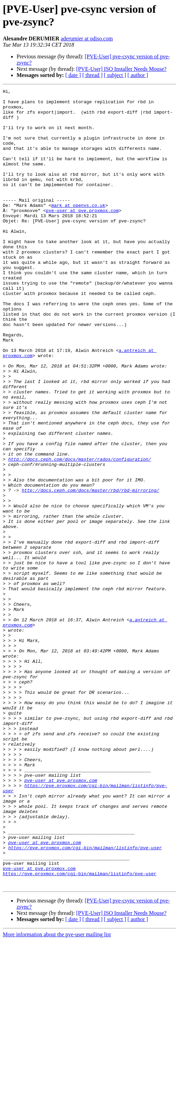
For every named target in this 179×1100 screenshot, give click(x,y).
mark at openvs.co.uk (78, 229)
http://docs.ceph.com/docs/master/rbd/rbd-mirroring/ (90, 571)
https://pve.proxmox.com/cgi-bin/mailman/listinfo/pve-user (85, 1000)
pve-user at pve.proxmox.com (82, 235)
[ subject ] (115, 75)
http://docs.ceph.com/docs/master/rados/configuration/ (79, 533)
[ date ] (73, 75)
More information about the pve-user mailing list (57, 1094)
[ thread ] (92, 75)
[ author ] (138, 75)
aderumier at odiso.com (87, 38)
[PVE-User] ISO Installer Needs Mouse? (121, 69)
